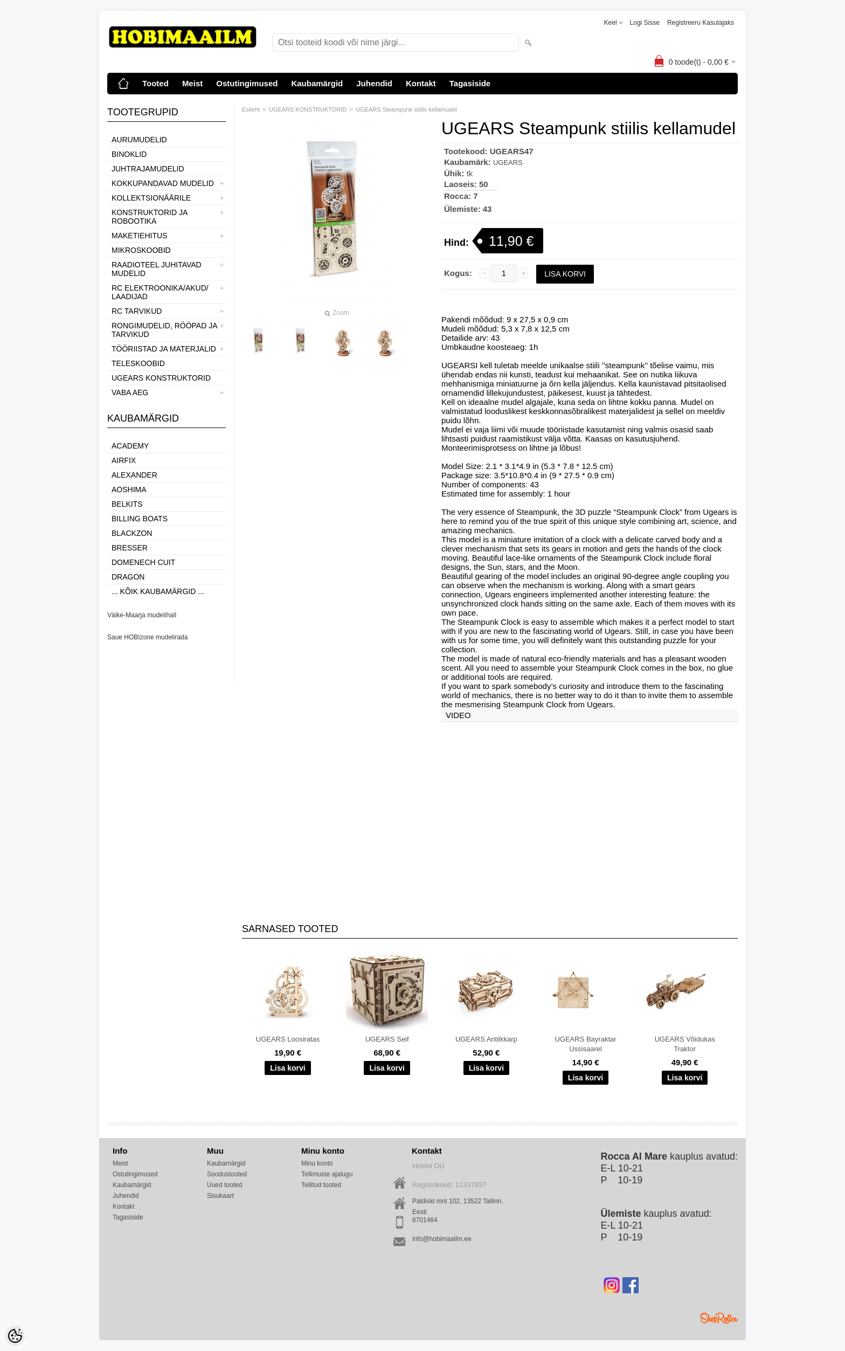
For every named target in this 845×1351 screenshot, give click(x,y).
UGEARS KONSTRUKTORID (161, 378)
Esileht (251, 109)
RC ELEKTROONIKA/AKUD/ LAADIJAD (160, 292)
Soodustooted (227, 1174)
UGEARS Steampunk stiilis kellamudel (406, 109)
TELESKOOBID (138, 363)
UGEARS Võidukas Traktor (685, 1044)
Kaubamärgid (317, 83)
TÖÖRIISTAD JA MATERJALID (164, 348)
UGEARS (508, 162)
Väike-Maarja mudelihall (141, 615)
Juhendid (374, 83)
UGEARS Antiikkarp (486, 1039)
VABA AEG (130, 392)
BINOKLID (129, 154)
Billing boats (140, 518)
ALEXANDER (134, 475)
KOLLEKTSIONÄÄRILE (151, 198)
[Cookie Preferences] (15, 1336)
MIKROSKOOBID (141, 250)
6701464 (425, 1220)
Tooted (155, 83)
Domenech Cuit (143, 562)
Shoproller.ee (719, 1318)
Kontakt (421, 83)
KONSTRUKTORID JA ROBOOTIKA (150, 216)
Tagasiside (469, 83)
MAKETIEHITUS (139, 235)
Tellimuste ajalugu (326, 1174)
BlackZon (132, 533)
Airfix (124, 460)
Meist (192, 83)
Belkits (127, 504)
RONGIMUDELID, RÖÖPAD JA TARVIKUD (164, 330)
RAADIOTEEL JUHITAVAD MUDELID (157, 269)
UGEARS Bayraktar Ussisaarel (585, 1044)
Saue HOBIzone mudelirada (147, 637)
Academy (130, 446)
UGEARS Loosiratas (288, 1039)
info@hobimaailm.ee (442, 1239)
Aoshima (129, 489)
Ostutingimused (247, 83)
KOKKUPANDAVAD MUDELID (163, 183)
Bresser (130, 547)
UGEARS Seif (387, 1039)
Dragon (128, 577)
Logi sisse (645, 22)
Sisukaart (220, 1196)
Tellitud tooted (321, 1185)
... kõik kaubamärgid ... (158, 591)
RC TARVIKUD (137, 311)
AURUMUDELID (139, 139)
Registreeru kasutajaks (700, 22)
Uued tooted (224, 1185)
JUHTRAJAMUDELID (148, 168)
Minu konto (317, 1163)
